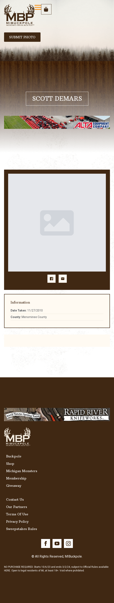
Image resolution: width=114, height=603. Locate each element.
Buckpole (13, 456)
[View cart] (46, 9)
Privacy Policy (17, 521)
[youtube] (57, 543)
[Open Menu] (38, 7)
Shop (10, 464)
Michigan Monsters (21, 471)
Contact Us (15, 499)
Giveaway (13, 486)
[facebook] (45, 543)
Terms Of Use (17, 514)
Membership (16, 478)
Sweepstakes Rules (21, 529)
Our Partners (16, 507)
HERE (7, 570)
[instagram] (68, 543)
